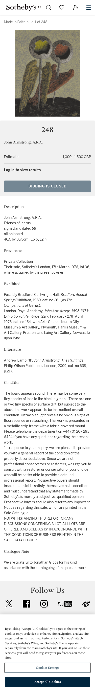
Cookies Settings (47, 668)
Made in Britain (16, 22)
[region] (47, 652)
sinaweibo (86, 604)
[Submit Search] (48, 7)
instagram (44, 604)
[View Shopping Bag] (75, 7)
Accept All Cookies (47, 682)
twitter (9, 604)
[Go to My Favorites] (61, 7)
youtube (65, 604)
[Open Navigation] (88, 7)
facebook (26, 604)
